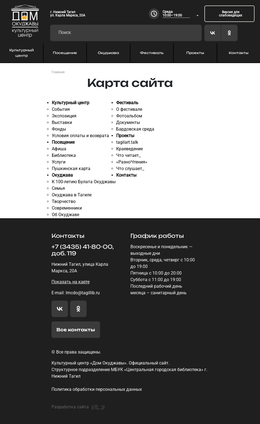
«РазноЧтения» (131, 162)
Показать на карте (71, 281)
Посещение (65, 53)
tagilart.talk (127, 142)
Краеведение (129, 148)
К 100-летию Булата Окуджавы (84, 181)
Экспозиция (64, 115)
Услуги (58, 162)
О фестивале (129, 109)
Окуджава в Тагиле (72, 194)
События (61, 109)
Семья (58, 188)
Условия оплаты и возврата (80, 135)
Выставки (62, 122)
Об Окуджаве (65, 214)
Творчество (64, 201)
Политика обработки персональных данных (97, 389)
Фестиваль (152, 53)
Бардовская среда (135, 129)
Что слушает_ (130, 168)
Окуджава (108, 53)
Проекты (195, 53)
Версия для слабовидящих (230, 13)
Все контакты (75, 329)
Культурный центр (21, 53)
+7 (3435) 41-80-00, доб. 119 (82, 250)
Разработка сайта (78, 407)
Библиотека (64, 155)
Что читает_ (128, 155)
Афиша (59, 148)
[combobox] (180, 14)
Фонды (59, 129)
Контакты (238, 53)
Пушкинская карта (71, 168)
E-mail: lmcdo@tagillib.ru (76, 292)
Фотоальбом (129, 115)
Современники (67, 208)
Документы (128, 122)
